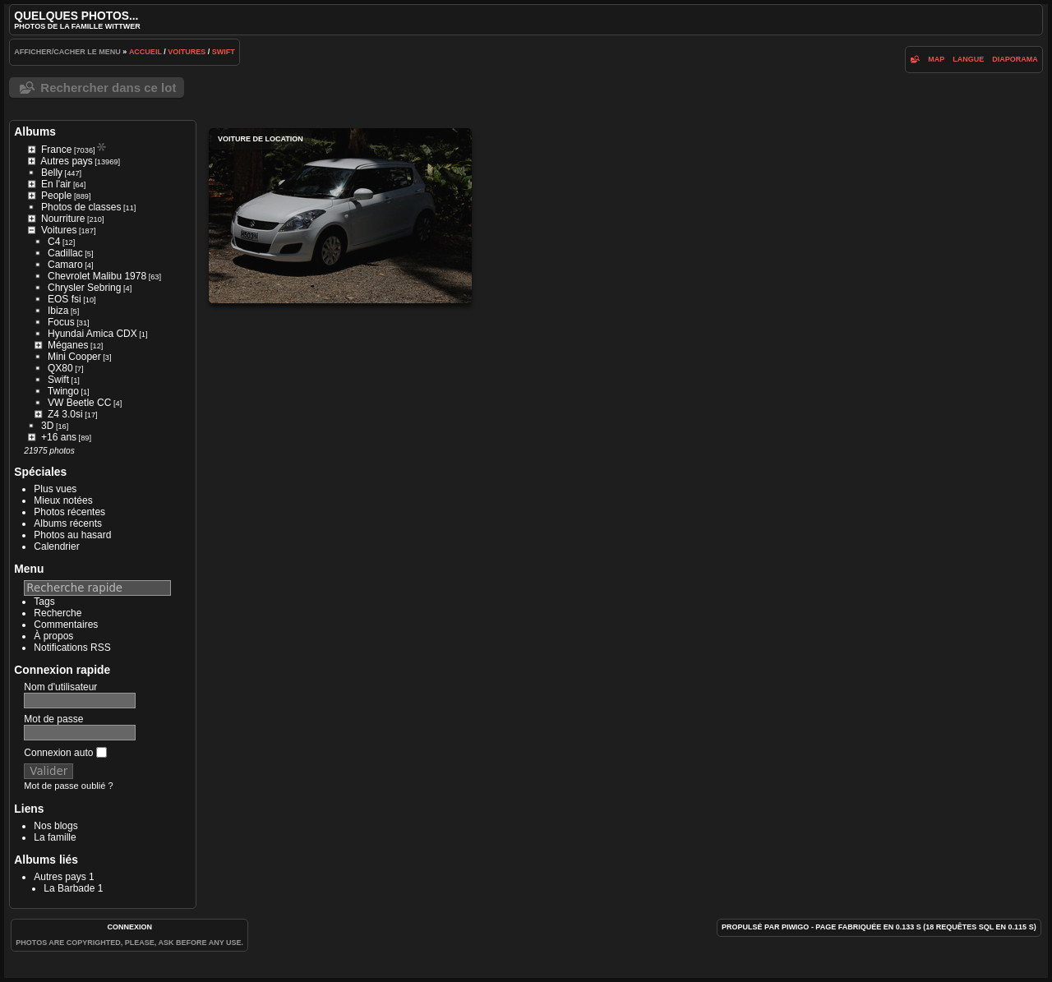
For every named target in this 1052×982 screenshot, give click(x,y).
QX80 (60, 368)
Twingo (63, 391)
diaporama (1015, 59)
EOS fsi (64, 299)
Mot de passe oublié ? (68, 786)
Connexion (129, 927)
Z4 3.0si (65, 414)
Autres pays (66, 161)
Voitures (186, 52)
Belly (51, 172)
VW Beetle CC (79, 402)
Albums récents (68, 523)
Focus (61, 322)
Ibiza (58, 310)
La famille (55, 837)
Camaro (65, 264)
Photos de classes (81, 207)
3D (47, 425)
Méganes (68, 345)
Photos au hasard (72, 535)
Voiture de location (340, 215)
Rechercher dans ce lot (108, 88)
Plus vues (55, 489)
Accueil (145, 52)
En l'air (56, 184)
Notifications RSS (72, 647)
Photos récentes (69, 512)
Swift (223, 52)
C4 (54, 241)
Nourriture (63, 218)
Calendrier (56, 546)
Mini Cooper (74, 356)
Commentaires (66, 624)
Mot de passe (53, 719)
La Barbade (69, 888)
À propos (53, 636)
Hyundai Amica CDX (92, 333)
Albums (35, 131)
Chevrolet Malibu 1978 (97, 276)
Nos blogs (55, 826)
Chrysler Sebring (84, 287)
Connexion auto (65, 752)
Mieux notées (63, 500)
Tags (44, 601)
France (56, 149)
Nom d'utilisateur (60, 687)
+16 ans (58, 437)
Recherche (57, 613)
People (56, 195)
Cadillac (65, 253)
